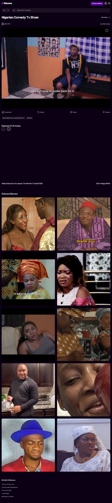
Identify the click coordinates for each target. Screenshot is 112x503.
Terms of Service (8, 484)
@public (7, 24)
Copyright (5, 493)
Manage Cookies (8, 496)
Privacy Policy (7, 490)
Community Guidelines (10, 487)
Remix (40, 112)
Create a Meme (97, 3)
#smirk (29, 118)
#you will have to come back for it (13, 118)
